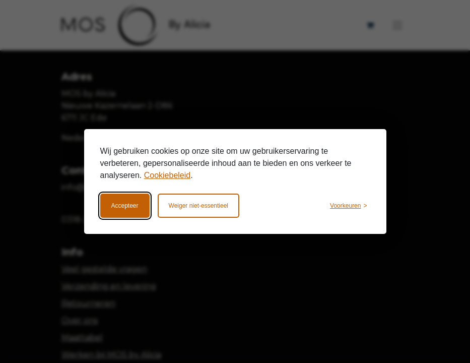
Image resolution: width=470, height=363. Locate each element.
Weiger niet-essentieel (199, 205)
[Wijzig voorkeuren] (348, 206)
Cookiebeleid (167, 175)
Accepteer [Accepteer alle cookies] (125, 205)
